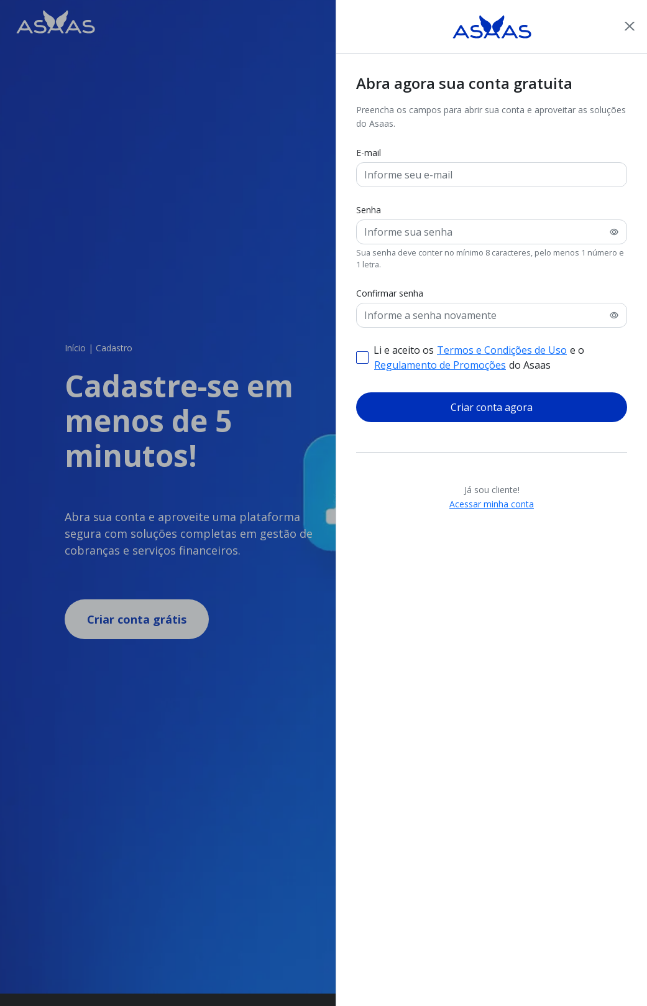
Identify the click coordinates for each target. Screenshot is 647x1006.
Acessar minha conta (492, 503)
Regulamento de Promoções (440, 365)
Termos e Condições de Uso (501, 350)
